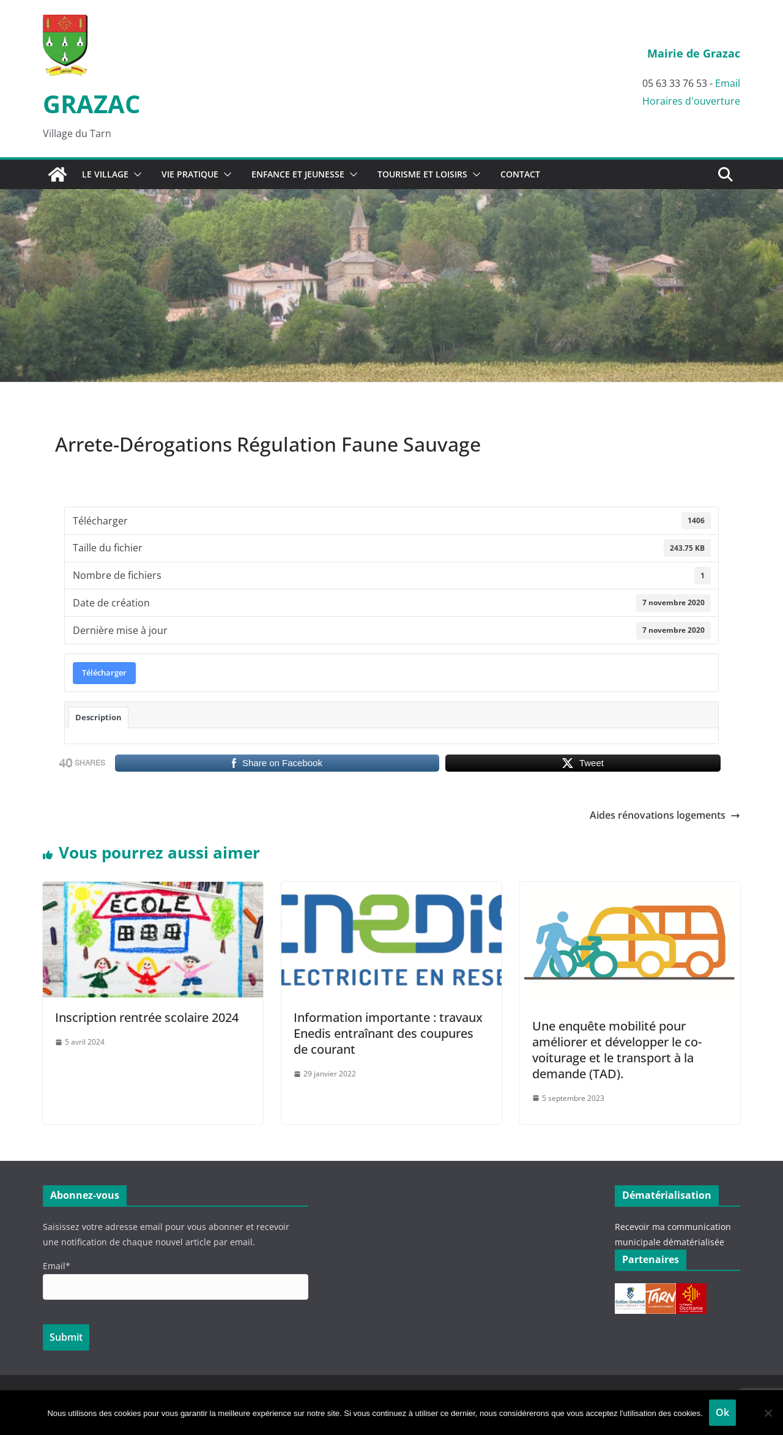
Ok (722, 1412)
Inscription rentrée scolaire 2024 (147, 1017)
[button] (135, 174)
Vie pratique (189, 174)
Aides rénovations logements (665, 815)
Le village (105, 174)
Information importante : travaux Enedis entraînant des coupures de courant (388, 1033)
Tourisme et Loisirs (422, 174)
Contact (520, 174)
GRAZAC (91, 104)
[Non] (768, 1413)
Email (727, 83)
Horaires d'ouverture (691, 101)
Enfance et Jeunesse (297, 174)
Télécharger (104, 672)
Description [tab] (98, 717)
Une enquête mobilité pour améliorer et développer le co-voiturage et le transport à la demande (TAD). (617, 1050)
